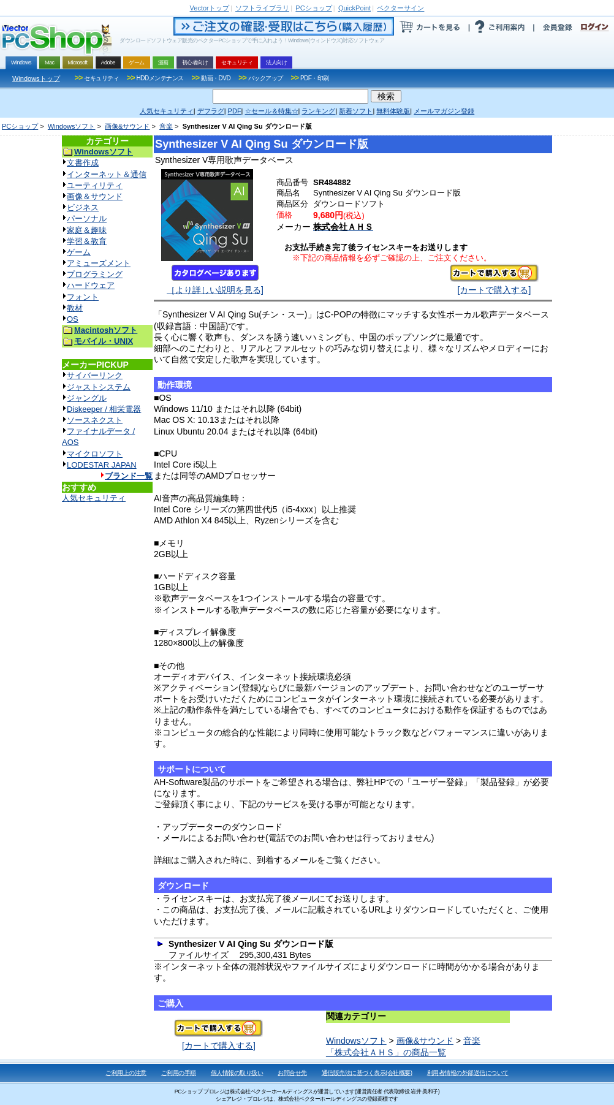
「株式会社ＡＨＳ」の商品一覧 (386, 1052)
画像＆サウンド (95, 196)
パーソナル (87, 218)
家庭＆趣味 (87, 230)
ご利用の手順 (178, 1072)
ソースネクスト (95, 420)
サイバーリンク (95, 375)
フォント (83, 297)
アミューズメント (99, 263)
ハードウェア (91, 285)
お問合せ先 (292, 1072)
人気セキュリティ (94, 498)
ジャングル (87, 398)
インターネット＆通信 (106, 174)
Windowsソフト (72, 126)
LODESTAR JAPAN (102, 464)
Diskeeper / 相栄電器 (104, 409)
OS (72, 319)
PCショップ (20, 126)
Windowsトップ (36, 78)
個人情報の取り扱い (237, 1072)
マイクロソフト (95, 453)
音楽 (166, 126)
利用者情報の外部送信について (468, 1072)
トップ (209, 8)
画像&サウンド (127, 126)
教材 (75, 308)
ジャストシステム (99, 387)
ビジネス (83, 207)
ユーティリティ (95, 185)
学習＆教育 (87, 241)
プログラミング (95, 274)
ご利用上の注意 (125, 1072)
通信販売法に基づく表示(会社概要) (367, 1072)
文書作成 (83, 162)
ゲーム (79, 252)
